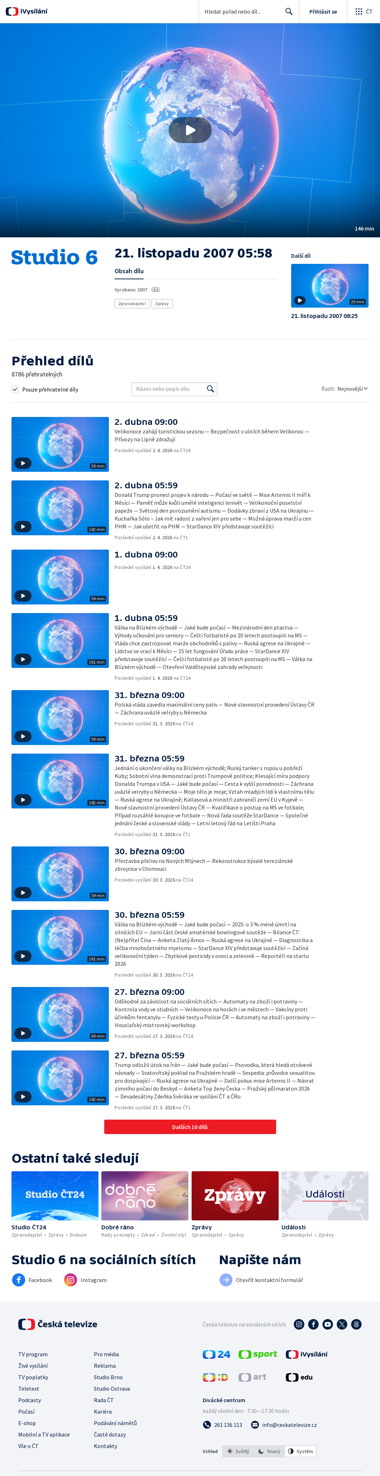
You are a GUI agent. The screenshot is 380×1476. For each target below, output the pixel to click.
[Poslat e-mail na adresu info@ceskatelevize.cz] (284, 1424)
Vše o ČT (28, 1445)
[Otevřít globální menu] (363, 11)
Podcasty (29, 1400)
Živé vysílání (33, 1365)
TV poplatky (33, 1377)
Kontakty (105, 1445)
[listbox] (269, 1451)
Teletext (28, 1388)
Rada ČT (104, 1400)
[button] (190, 130)
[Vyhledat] (210, 389)
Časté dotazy (110, 1434)
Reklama (105, 1365)
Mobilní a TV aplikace (44, 1434)
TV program (33, 1354)
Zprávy (162, 303)
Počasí (26, 1411)
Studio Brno (108, 1377)
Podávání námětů (115, 1423)
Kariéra (103, 1411)
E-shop (27, 1423)
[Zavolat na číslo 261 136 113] (222, 1424)
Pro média (106, 1354)
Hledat (287, 14)
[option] (238, 1451)
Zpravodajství (132, 303)
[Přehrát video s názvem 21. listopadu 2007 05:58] (190, 130)
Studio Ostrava (112, 1388)
